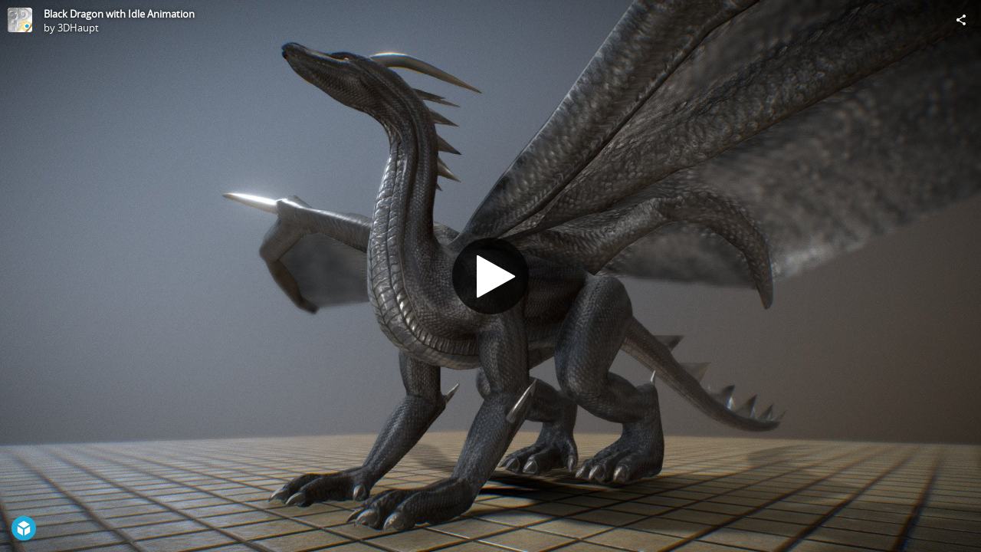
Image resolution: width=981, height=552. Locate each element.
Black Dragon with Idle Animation (119, 14)
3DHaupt (78, 27)
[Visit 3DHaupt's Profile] (20, 20)
